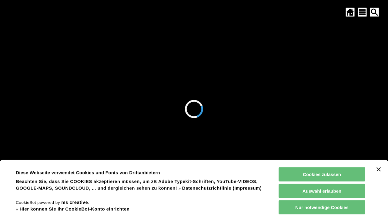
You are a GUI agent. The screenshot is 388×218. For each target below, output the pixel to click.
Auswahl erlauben (322, 142)
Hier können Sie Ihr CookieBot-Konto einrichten (74, 161)
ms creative (74, 154)
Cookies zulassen (322, 126)
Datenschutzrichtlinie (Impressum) (222, 140)
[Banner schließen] (378, 121)
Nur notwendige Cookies (322, 159)
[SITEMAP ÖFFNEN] (362, 12)
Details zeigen (258, 206)
